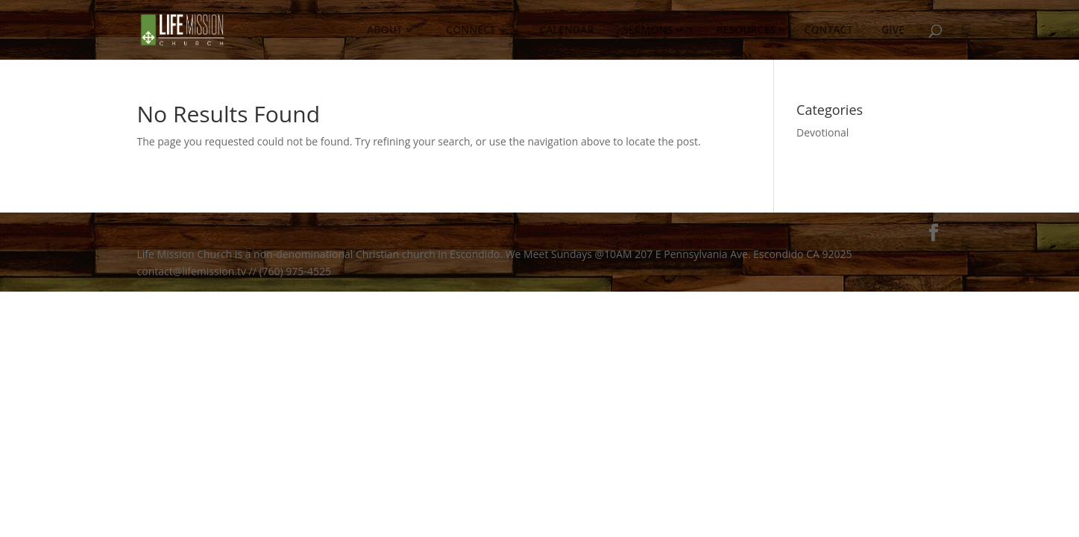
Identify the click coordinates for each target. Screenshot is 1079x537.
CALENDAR (566, 34)
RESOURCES (745, 34)
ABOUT (384, 34)
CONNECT (471, 34)
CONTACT (828, 34)
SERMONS (648, 34)
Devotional (822, 132)
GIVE (893, 34)
